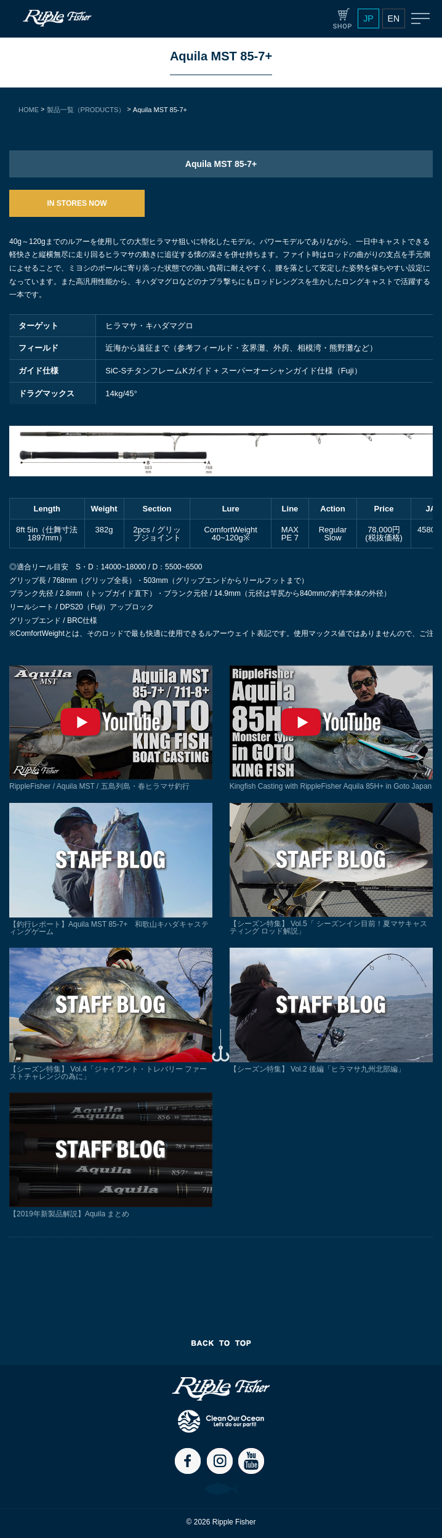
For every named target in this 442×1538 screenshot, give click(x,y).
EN (394, 18)
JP (368, 18)
